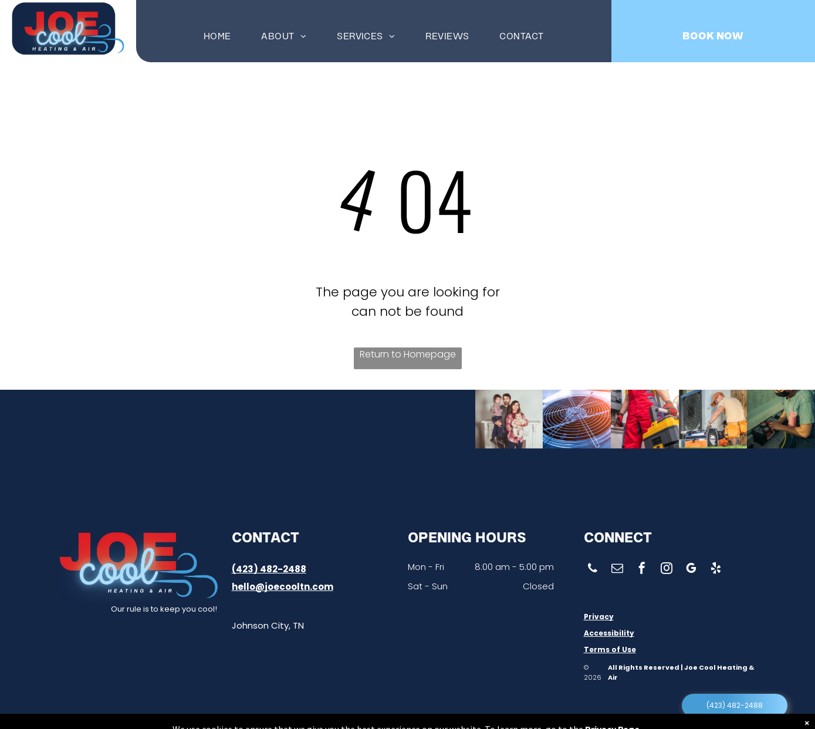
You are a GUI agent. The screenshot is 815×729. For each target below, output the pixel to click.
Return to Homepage (408, 354)
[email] (617, 569)
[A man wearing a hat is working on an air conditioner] (141, 419)
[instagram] (666, 569)
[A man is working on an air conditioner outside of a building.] (688, 419)
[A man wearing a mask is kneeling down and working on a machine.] (770, 419)
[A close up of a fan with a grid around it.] (527, 419)
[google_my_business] (691, 569)
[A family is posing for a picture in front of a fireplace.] (452, 419)
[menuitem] (217, 35)
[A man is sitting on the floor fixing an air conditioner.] (195, 419)
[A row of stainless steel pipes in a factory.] (307, 419)
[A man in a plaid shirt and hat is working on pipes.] (248, 419)
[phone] (592, 569)
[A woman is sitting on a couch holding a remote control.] (83, 419)
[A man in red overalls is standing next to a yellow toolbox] (605, 419)
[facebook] (642, 569)
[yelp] (716, 569)
